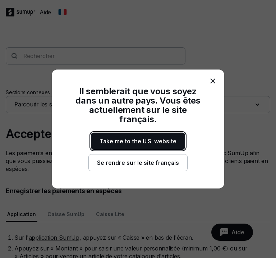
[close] (212, 81)
